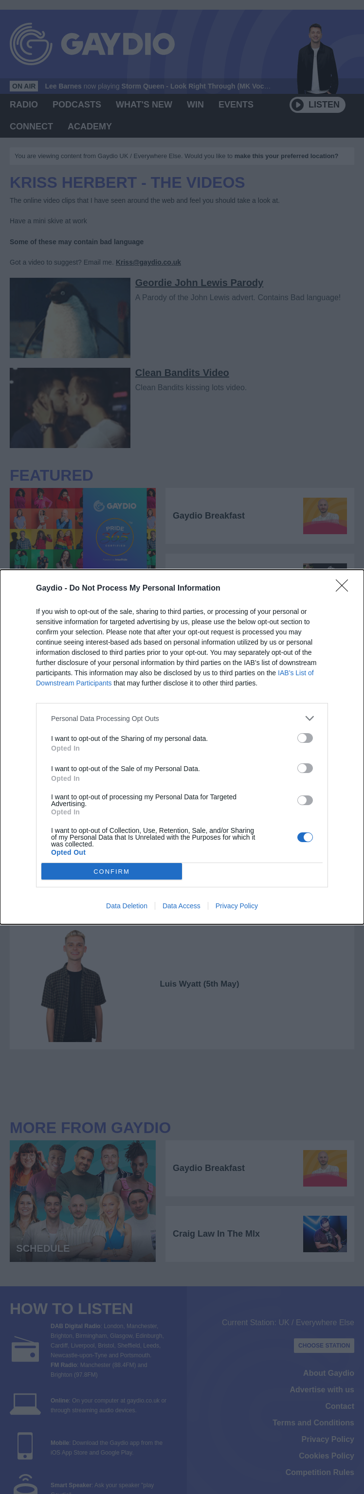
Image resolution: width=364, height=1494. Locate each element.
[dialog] (182, 747)
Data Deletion (126, 906)
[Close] (345, 588)
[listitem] (182, 718)
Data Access (181, 906)
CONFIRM (111, 871)
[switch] (305, 738)
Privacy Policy (237, 906)
